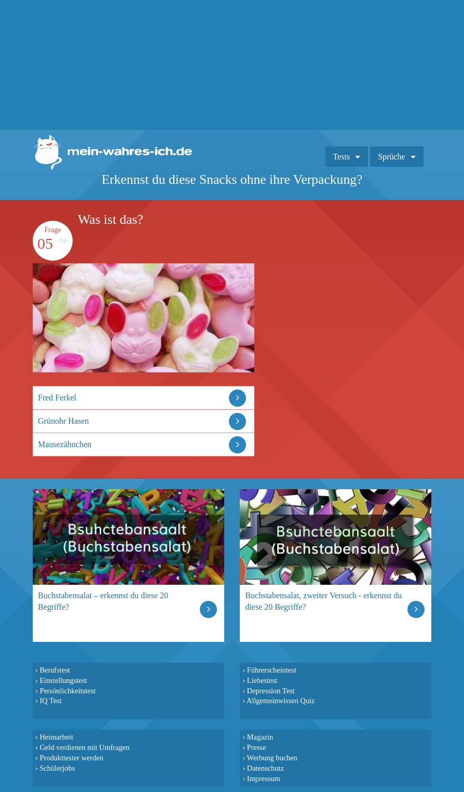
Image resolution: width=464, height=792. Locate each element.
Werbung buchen (272, 758)
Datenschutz (265, 768)
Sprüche (391, 156)
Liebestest (262, 680)
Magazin (260, 737)
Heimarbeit (56, 737)
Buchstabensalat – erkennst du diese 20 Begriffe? (103, 601)
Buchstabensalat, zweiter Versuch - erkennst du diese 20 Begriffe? (323, 601)
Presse (256, 747)
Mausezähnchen (64, 444)
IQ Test (50, 700)
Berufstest (54, 670)
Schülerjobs (57, 768)
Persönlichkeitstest (67, 691)
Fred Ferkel (57, 397)
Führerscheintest (271, 670)
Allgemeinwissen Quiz (281, 700)
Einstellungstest (63, 680)
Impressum (263, 778)
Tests (341, 156)
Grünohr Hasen (63, 421)
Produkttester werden (71, 758)
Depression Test (271, 691)
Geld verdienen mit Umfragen (84, 747)
